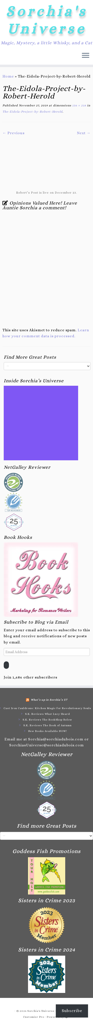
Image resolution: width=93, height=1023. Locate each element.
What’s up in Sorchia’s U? (49, 699)
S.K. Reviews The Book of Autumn (47, 725)
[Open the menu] (85, 55)
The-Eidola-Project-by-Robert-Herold (32, 111)
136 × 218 (78, 105)
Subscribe (72, 1010)
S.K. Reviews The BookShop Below (47, 719)
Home (8, 76)
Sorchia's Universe (46, 20)
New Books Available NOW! (47, 731)
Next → (84, 133)
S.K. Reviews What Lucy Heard (47, 714)
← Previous (13, 133)
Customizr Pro (33, 1017)
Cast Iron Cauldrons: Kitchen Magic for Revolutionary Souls (47, 708)
